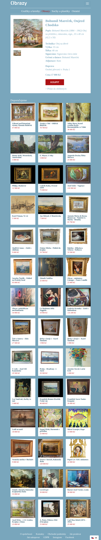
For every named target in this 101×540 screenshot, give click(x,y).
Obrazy (46, 11)
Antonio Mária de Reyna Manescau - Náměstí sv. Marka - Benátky (77, 218)
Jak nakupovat (33, 537)
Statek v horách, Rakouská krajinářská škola (22, 491)
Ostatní (76, 11)
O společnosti (26, 534)
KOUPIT (54, 82)
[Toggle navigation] (87, 3)
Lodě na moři (17, 429)
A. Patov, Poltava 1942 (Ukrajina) (48, 521)
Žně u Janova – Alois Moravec (20, 339)
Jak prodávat (75, 534)
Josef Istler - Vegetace (76, 186)
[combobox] (94, 537)
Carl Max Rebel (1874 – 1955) (76, 521)
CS (94, 538)
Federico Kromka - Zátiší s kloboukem (78, 309)
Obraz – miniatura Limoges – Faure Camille (77, 279)
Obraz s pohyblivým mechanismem (20, 309)
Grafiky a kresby (30, 11)
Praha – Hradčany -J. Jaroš (48, 370)
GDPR (46, 537)
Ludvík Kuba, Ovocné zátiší (48, 187)
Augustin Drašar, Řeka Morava (76, 156)
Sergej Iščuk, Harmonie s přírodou (50, 430)
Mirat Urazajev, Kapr (76, 429)
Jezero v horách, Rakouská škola (50, 460)
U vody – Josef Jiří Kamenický (19, 370)
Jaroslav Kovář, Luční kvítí (76, 370)
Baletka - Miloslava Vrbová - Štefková (75, 249)
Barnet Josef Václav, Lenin (78, 490)
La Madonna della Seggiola (47, 309)
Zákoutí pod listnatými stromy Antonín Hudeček (22, 124)
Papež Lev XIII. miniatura (77, 460)
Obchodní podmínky (57, 534)
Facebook (69, 537)
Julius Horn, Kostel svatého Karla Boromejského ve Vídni (76, 125)
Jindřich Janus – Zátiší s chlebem (21, 249)
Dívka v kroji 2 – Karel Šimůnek (49, 339)
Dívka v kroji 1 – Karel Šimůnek (76, 339)
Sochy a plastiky (61, 11)
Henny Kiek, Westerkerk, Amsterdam (22, 156)
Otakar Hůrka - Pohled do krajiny (50, 249)
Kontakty (40, 534)
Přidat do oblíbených (57, 88)
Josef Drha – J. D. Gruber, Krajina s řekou (22, 521)
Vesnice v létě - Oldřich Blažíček (49, 124)
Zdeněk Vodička (46, 278)
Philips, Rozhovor (19, 186)
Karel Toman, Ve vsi (20, 216)
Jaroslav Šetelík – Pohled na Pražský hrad (22, 279)
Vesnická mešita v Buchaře (22, 460)
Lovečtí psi (44, 490)
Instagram (57, 537)
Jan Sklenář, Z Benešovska (50, 216)
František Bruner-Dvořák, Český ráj (50, 400)
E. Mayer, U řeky (46, 155)
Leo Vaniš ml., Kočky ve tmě (21, 400)
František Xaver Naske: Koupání (76, 400)
